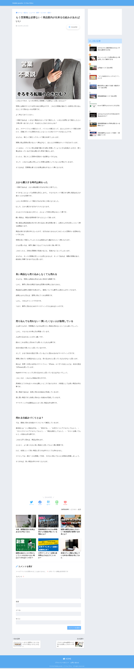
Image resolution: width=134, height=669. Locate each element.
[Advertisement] (48, 44)
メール (18, 610)
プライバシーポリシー (62, 663)
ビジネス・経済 (76, 509)
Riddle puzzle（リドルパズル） (29, 2)
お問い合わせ (75, 663)
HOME (67, 659)
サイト (18, 619)
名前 (17, 602)
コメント (20, 577)
